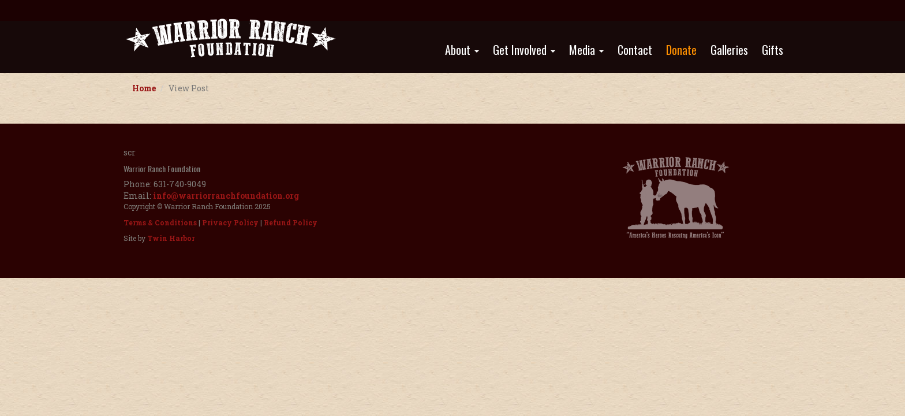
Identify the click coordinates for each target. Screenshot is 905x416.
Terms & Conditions (160, 222)
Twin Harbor (171, 238)
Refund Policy (290, 222)
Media (586, 49)
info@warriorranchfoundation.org (226, 195)
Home (144, 88)
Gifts (772, 49)
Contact (635, 49)
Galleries (729, 49)
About (462, 49)
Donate (681, 49)
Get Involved (524, 49)
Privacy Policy (230, 222)
